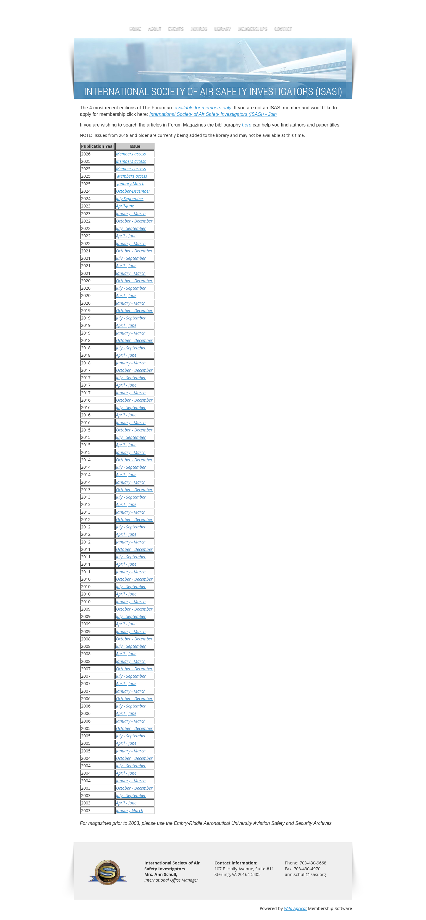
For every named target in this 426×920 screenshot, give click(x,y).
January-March (130, 183)
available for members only (203, 107)
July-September (129, 198)
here (246, 124)
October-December (133, 191)
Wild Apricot (295, 908)
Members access (131, 154)
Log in (346, 9)
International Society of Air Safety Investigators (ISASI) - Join (213, 114)
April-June (125, 206)
